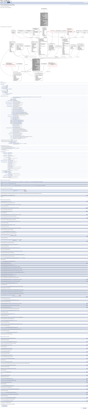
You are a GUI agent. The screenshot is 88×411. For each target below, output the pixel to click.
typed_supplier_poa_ (10, 152)
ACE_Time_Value (22, 143)
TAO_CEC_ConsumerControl (4, 170)
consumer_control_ (10, 170)
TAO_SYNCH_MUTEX (33, 185)
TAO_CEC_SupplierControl (9, 106)
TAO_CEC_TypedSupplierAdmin (9, 103)
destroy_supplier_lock (15, 119)
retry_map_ (9, 171)
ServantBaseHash (3, 87)
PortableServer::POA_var (5, 152)
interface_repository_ (10, 155)
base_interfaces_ (10, 177)
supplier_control (14, 106)
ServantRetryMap (6, 171)
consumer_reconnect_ (10, 163)
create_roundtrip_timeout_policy (16, 143)
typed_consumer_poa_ (10, 153)
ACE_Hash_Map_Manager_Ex (4, 90)
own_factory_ (9, 157)
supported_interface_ (10, 174)
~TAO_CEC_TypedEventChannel (16, 97)
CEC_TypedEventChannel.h (4, 405)
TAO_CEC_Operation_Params (5, 91)
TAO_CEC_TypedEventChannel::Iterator (12, 183)
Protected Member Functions (79, 4)
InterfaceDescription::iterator (5, 94)
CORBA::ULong (17, 133)
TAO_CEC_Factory (15, 190)
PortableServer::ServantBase (5, 86)
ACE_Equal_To (6, 87)
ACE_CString (6, 174)
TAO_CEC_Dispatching (10, 100)
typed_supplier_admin (15, 103)
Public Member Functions (75, 4)
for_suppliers (14, 141)
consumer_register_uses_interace (16, 129)
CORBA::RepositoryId (10, 133)
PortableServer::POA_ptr (10, 116)
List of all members (86, 4)
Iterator (9, 94)
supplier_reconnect (15, 125)
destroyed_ (9, 169)
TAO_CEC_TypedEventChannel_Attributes (19, 189)
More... (16, 98)
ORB (9, 154)
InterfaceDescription (10, 93)
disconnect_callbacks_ (10, 166)
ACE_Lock (11, 118)
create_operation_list (15, 136)
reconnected (14, 120)
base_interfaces (14, 133)
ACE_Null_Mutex (6, 93)
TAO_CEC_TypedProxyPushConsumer (20, 111)
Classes (70, 4)
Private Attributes (83, 4)
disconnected (14, 121)
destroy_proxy (14, 109)
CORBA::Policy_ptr (11, 143)
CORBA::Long (12, 234)
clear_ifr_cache (3, 149)
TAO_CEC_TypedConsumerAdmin (4, 160)
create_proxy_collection (15, 113)
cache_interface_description (4, 146)
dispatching (14, 100)
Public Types (72, 4)
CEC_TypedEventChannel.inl (4, 406)
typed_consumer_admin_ (10, 160)
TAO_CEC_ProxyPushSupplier (19, 109)
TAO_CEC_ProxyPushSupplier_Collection (18, 270)
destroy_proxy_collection (15, 114)
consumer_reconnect (15, 124)
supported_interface (15, 132)
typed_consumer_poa (15, 116)
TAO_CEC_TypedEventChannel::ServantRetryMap (40, 185)
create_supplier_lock (15, 118)
